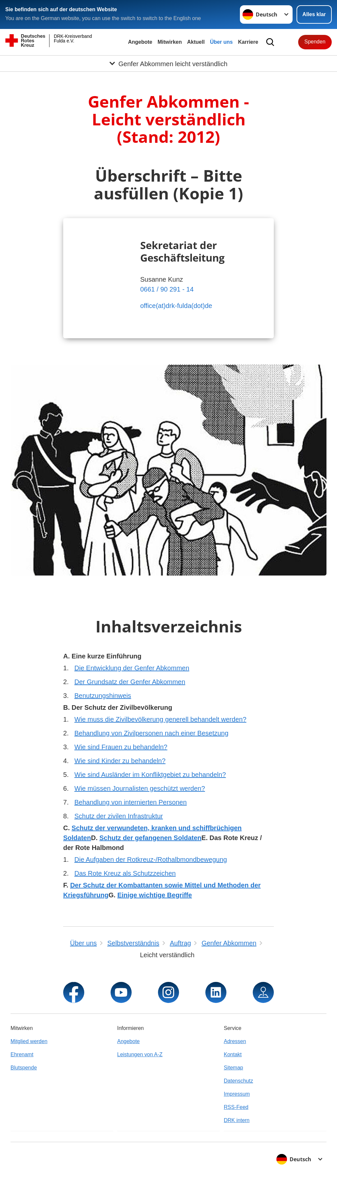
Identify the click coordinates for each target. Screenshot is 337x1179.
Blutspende (24, 1067)
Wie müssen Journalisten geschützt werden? (139, 788)
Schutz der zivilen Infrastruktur (118, 816)
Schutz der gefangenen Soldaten (150, 837)
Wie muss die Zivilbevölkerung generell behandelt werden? (160, 719)
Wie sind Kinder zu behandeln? (120, 760)
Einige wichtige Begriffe (154, 895)
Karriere (248, 42)
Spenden (314, 41)
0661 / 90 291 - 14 (167, 289)
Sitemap (233, 1067)
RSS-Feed (236, 1107)
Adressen (235, 1041)
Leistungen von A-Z (140, 1054)
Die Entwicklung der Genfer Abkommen (131, 668)
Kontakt (233, 1054)
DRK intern (236, 1120)
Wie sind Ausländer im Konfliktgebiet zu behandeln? (150, 774)
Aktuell (196, 42)
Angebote (140, 42)
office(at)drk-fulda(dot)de (176, 305)
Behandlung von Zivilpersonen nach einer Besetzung (151, 733)
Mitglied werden (29, 1041)
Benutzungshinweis (102, 695)
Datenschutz (238, 1081)
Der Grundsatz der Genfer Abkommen (129, 681)
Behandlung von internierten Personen (130, 802)
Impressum (237, 1094)
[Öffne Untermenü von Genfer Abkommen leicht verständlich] (168, 63)
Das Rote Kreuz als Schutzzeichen (125, 873)
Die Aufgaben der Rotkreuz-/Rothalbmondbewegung (150, 859)
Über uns (221, 42)
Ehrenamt (22, 1054)
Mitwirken (170, 42)
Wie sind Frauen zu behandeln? (120, 747)
